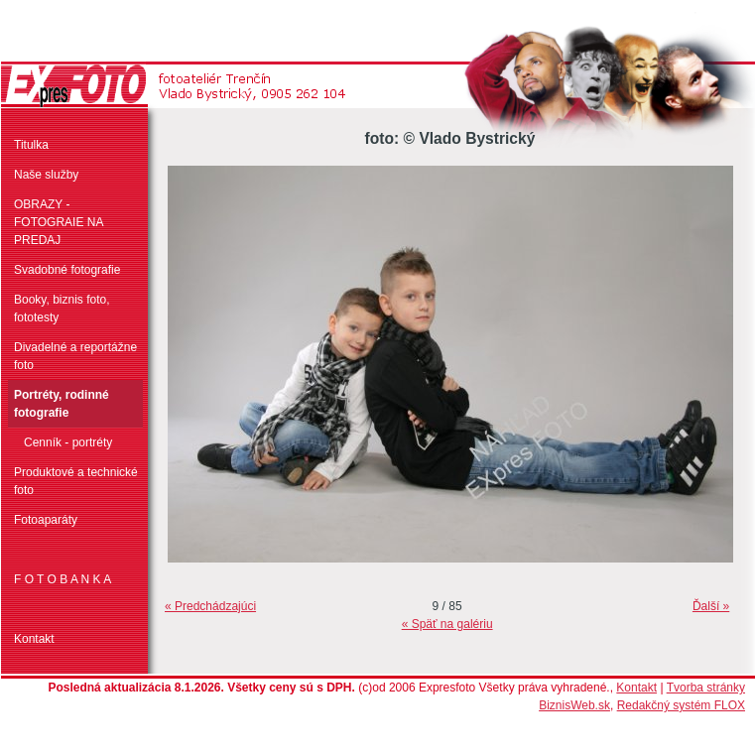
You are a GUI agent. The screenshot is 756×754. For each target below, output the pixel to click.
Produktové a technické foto (76, 481)
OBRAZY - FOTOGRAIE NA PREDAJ (58, 222)
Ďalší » (711, 606)
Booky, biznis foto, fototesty (62, 308)
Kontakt (34, 639)
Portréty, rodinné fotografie (61, 404)
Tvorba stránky (706, 687)
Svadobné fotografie (67, 270)
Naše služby (46, 175)
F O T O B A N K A (62, 579)
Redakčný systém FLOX (681, 705)
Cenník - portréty (68, 442)
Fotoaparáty (45, 520)
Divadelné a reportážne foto (75, 356)
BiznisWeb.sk (574, 705)
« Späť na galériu (447, 624)
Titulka (31, 145)
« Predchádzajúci (210, 606)
